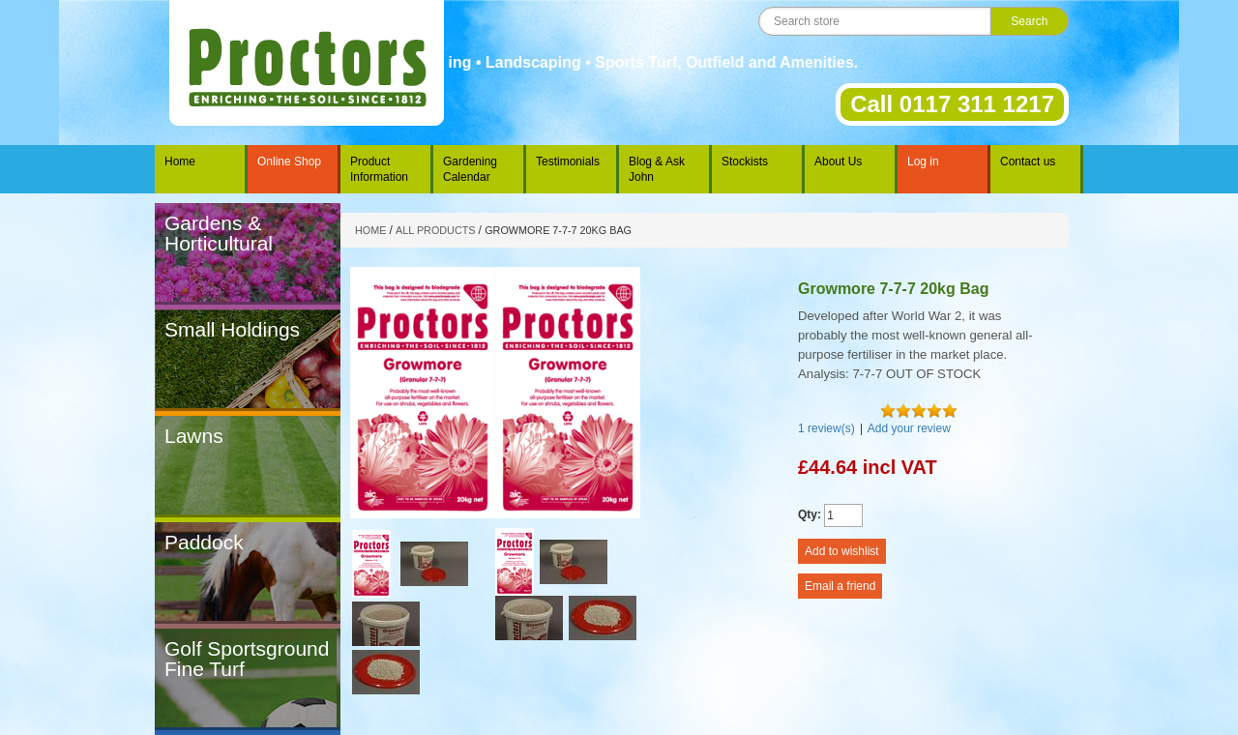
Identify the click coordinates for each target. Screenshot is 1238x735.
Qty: (809, 514)
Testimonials (568, 161)
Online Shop (289, 161)
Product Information (379, 169)
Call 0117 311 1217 (952, 104)
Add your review (909, 428)
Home (179, 161)
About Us (838, 161)
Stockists (745, 161)
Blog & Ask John (657, 169)
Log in (923, 161)
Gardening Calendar (470, 169)
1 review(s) (826, 428)
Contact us (1027, 161)
